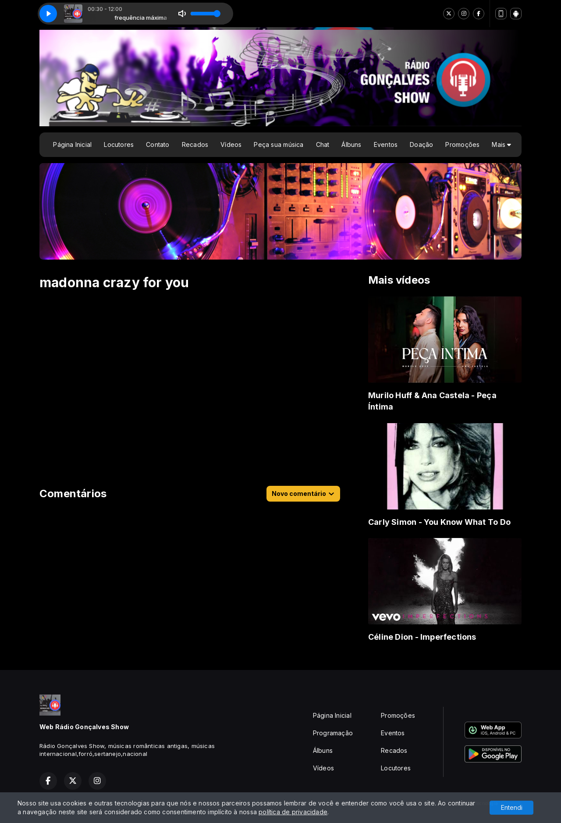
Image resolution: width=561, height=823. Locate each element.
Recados (195, 144)
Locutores (119, 144)
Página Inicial (72, 144)
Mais (501, 144)
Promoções (462, 144)
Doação (421, 144)
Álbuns (351, 144)
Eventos (386, 144)
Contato (157, 144)
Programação (333, 733)
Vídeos (230, 144)
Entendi (511, 807)
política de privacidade (293, 812)
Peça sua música (278, 144)
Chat (323, 144)
